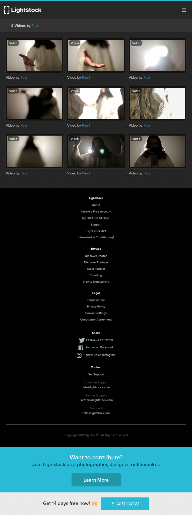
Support (96, 224)
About (96, 205)
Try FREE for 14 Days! (96, 218)
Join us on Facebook (100, 347)
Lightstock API (96, 231)
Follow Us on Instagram (100, 355)
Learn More (96, 479)
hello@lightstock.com (96, 413)
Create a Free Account (96, 211)
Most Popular (96, 268)
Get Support (96, 374)
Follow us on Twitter (99, 340)
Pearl (35, 25)
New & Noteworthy (96, 281)
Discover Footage (96, 262)
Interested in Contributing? (96, 237)
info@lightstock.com (96, 387)
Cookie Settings (96, 313)
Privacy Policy (96, 306)
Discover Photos (96, 256)
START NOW (125, 503)
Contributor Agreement (96, 319)
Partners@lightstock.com (96, 400)
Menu (184, 10)
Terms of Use (96, 300)
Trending (96, 275)
